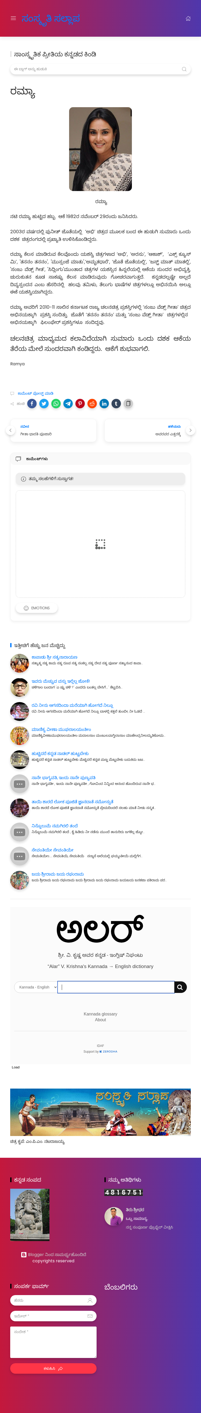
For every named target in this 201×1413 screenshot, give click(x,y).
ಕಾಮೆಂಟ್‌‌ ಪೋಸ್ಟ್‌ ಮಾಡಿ (35, 393)
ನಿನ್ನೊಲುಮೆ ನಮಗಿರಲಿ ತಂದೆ (55, 826)
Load (16, 1067)
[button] (32, 403)
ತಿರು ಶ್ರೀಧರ (135, 1210)
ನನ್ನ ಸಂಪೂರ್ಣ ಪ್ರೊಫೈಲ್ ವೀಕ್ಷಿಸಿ (149, 1227)
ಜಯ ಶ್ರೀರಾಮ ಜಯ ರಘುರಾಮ (58, 874)
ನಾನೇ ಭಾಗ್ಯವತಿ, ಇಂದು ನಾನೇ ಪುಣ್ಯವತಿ (64, 778)
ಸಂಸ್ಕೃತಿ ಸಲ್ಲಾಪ (45, 18)
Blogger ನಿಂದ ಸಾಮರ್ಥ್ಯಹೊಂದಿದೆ (53, 1255)
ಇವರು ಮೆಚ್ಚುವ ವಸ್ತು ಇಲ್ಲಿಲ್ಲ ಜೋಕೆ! (61, 681)
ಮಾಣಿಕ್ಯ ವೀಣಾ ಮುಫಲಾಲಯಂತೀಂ (61, 729)
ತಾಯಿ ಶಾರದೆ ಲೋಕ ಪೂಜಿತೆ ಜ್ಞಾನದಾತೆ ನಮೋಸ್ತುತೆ (72, 802)
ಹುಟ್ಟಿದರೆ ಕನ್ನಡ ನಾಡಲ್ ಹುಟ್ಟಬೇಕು (60, 754)
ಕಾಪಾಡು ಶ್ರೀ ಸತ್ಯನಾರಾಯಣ (54, 657)
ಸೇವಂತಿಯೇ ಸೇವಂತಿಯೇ (53, 850)
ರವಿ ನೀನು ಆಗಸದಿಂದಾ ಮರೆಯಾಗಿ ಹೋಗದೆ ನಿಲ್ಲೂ (72, 705)
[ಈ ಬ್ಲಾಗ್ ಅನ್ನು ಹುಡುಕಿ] (100, 69)
